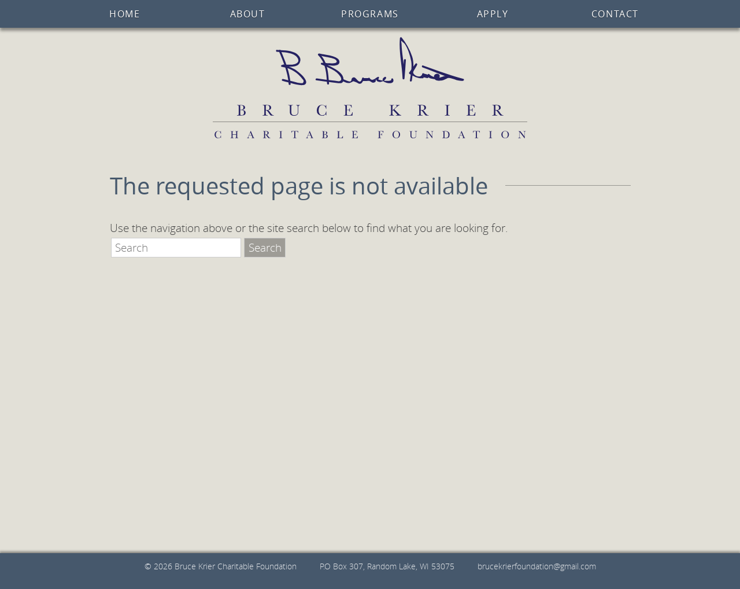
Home (124, 14)
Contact (615, 14)
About (247, 14)
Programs (370, 14)
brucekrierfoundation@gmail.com (537, 566)
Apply (493, 14)
